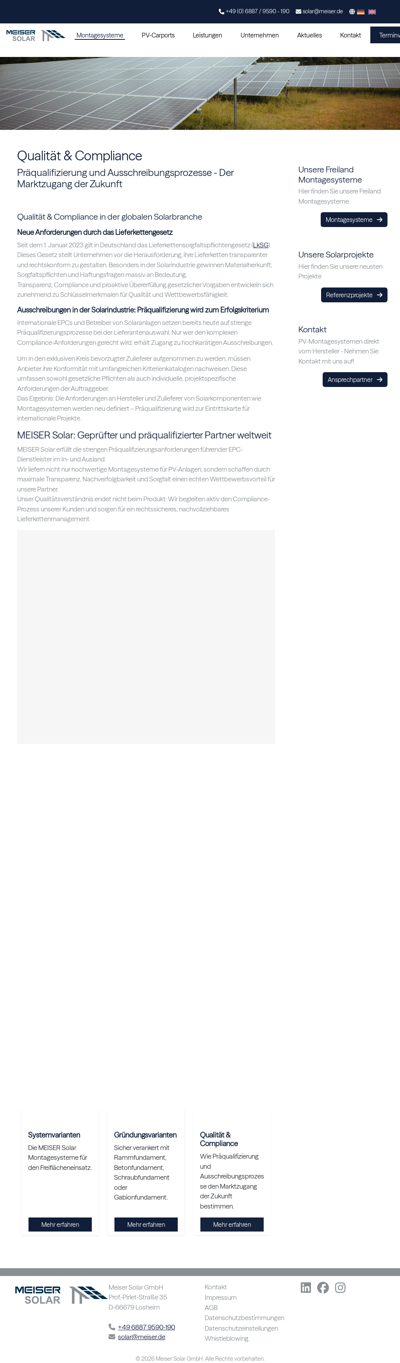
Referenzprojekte (354, 295)
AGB (211, 1308)
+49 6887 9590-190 (146, 1327)
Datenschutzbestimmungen (244, 1318)
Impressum (221, 1297)
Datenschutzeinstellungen (241, 1328)
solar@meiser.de (323, 11)
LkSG (260, 245)
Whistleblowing (226, 1338)
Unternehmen (260, 35)
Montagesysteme (100, 35)
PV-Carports (158, 35)
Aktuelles (309, 35)
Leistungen (207, 35)
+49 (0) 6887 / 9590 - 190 (257, 11)
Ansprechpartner (355, 379)
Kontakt (350, 35)
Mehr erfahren (60, 1224)
